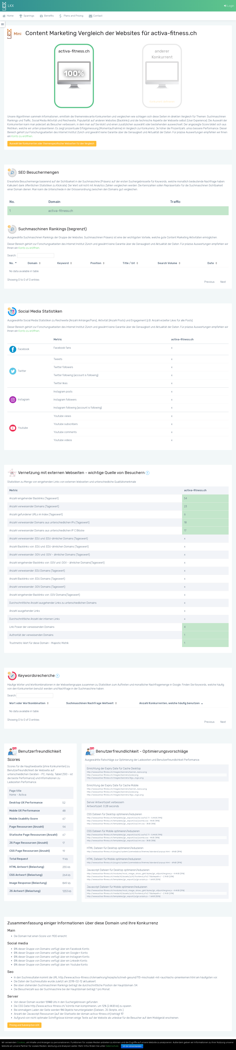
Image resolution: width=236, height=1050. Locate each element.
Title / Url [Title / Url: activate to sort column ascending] (129, 263)
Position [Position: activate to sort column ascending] (95, 263)
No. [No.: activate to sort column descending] (11, 263)
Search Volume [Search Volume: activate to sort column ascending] (167, 263)
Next (223, 281)
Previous (209, 281)
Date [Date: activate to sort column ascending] (210, 263)
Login (229, 5)
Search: (30, 255)
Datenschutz (112, 1046)
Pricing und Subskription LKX (24, 1025)
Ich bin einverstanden (132, 1046)
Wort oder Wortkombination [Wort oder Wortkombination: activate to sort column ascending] (27, 703)
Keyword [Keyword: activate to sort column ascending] (63, 263)
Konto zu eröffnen (21, 136)
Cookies (21, 1042)
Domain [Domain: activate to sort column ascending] (32, 263)
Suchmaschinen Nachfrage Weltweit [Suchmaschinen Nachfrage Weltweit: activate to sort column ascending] (90, 703)
